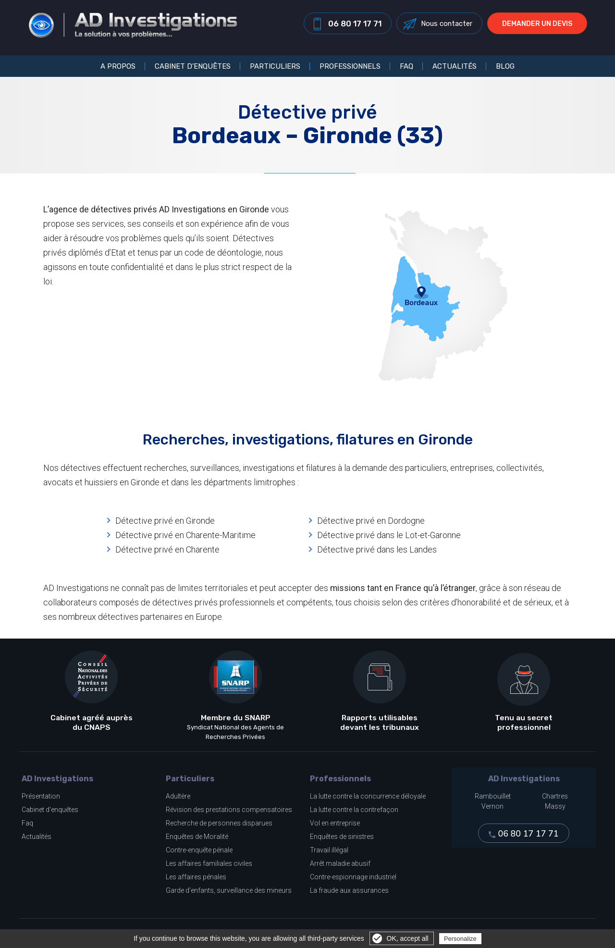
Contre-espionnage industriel (353, 877)
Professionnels (350, 66)
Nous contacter (450, 25)
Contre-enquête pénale (199, 850)
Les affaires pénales (196, 877)
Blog (505, 66)
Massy (555, 806)
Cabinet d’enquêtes (193, 66)
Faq (27, 823)
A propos (117, 66)
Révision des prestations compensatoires (229, 809)
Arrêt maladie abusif (340, 863)
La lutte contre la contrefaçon (354, 809)
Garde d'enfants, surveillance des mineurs (229, 890)
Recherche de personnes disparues (219, 823)
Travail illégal (329, 850)
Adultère (178, 796)
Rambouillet (493, 796)
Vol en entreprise (335, 823)
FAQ (406, 66)
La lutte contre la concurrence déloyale (368, 796)
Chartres (555, 796)
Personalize (460, 938)
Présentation (41, 796)
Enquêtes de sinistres (342, 836)
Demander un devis (541, 26)
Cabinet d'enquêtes (50, 809)
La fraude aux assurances (349, 890)
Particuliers (275, 66)
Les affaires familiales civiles (209, 863)
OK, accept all (408, 938)
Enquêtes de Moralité (197, 836)
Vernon (492, 806)
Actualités (454, 66)
